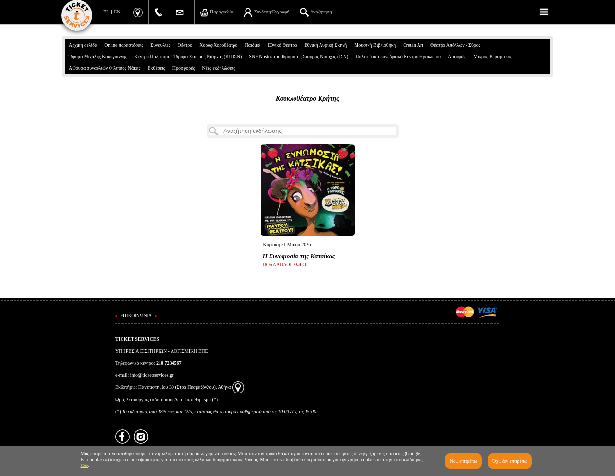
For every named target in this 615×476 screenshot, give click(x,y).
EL (106, 11)
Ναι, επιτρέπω (463, 461)
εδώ (84, 465)
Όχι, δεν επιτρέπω (509, 461)
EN (117, 11)
